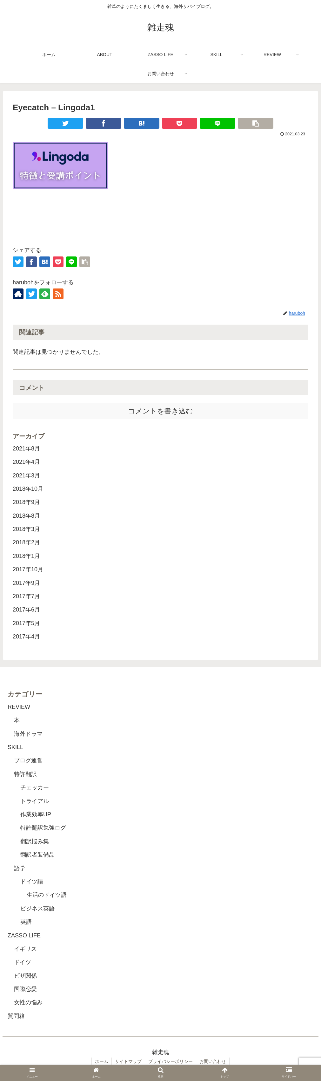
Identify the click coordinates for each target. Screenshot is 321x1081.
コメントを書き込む (160, 411)
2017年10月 (28, 569)
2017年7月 (26, 596)
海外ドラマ (28, 734)
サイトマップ (128, 1061)
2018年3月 (26, 529)
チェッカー (34, 787)
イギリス (25, 949)
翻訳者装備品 (37, 854)
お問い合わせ (212, 1061)
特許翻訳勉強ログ (43, 828)
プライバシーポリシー (170, 1061)
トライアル (34, 801)
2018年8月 (26, 516)
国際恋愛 (25, 989)
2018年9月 (26, 502)
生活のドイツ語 (47, 895)
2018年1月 (26, 556)
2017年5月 (26, 623)
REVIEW (19, 707)
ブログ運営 (28, 760)
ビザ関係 (25, 976)
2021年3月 (26, 475)
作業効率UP (35, 814)
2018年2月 (26, 542)
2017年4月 (26, 636)
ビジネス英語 (37, 908)
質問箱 (16, 1016)
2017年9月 (26, 583)
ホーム (101, 1061)
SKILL (15, 747)
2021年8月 (26, 448)
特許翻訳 (25, 774)
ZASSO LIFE (24, 935)
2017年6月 (26, 609)
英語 (26, 922)
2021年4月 (26, 462)
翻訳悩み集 (34, 841)
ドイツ (22, 962)
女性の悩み (28, 1002)
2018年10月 (28, 489)
